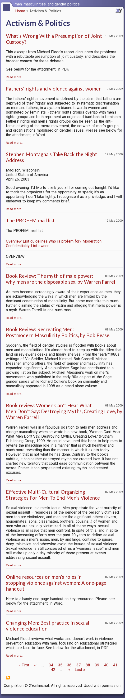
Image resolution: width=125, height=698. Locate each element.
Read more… (14, 77)
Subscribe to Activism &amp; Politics (8, 677)
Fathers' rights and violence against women (54, 88)
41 (115, 665)
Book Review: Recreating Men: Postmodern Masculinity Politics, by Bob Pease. (58, 332)
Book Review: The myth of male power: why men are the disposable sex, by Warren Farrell (61, 279)
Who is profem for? (65, 241)
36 (69, 665)
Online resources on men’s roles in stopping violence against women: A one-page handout (56, 583)
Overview (14, 241)
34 (51, 665)
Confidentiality (18, 246)
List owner (40, 246)
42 (53, 669)
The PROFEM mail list (30, 220)
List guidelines (35, 241)
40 (106, 665)
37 (78, 665)
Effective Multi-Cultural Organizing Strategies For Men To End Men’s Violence (53, 495)
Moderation (92, 241)
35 (60, 665)
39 (97, 665)
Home (20, 11)
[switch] (120, 3)
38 (88, 665)
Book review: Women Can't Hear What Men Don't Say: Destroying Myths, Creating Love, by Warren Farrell (64, 411)
